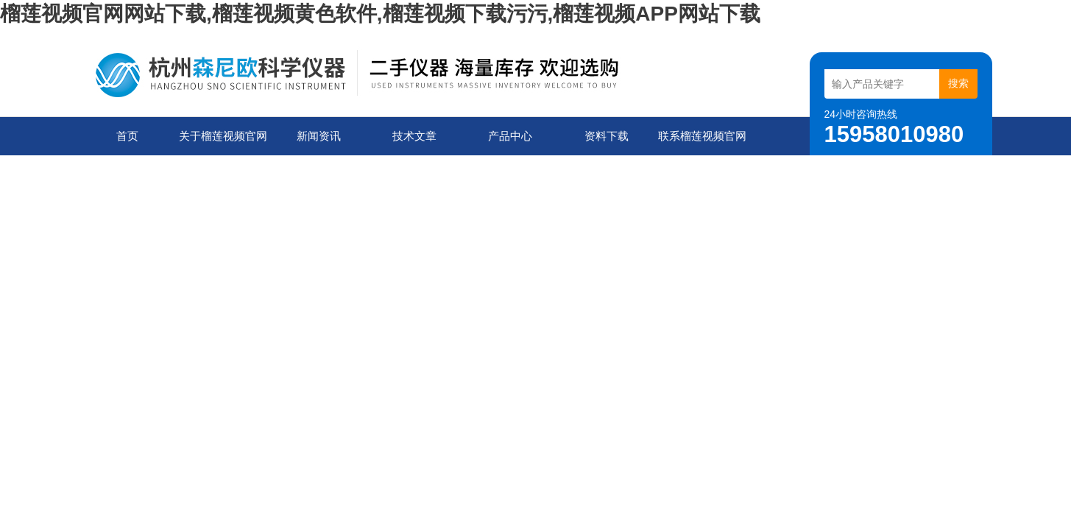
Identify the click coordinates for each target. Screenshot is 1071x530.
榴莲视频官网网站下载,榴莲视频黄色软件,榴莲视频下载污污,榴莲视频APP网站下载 (380, 13)
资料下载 (606, 136)
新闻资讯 (319, 136)
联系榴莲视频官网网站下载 (702, 142)
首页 (127, 136)
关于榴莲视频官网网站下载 (223, 142)
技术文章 (414, 136)
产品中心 (510, 136)
